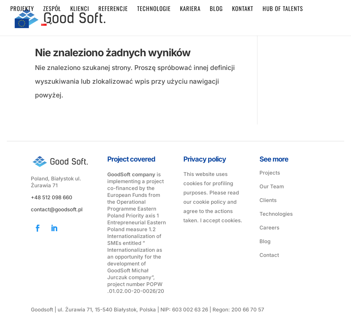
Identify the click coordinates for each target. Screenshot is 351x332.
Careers (269, 227)
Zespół (52, 9)
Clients (268, 200)
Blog (216, 9)
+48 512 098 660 (51, 197)
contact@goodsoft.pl (57, 209)
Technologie (154, 9)
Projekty (22, 9)
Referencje (113, 9)
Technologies (276, 214)
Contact (269, 255)
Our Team (271, 186)
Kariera (190, 9)
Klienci (79, 9)
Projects (269, 172)
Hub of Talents (283, 9)
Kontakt (242, 9)
